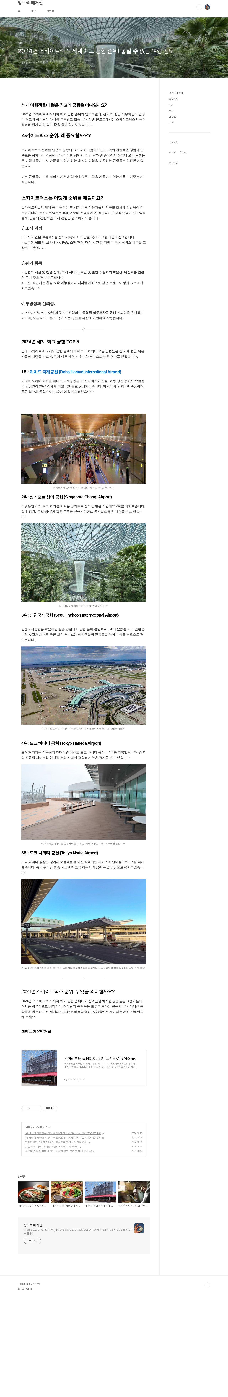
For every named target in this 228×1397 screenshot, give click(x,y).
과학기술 (173, 99)
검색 (199, 7)
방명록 (50, 11)
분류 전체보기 (176, 93)
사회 (171, 122)
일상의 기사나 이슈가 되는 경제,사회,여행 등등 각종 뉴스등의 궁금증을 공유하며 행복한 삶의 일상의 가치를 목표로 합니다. (78, 1232)
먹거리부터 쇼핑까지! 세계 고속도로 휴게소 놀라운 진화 (56, 1142)
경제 (171, 105)
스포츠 (172, 116)
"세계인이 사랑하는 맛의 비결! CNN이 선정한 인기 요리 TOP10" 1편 (63, 1137)
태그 (33, 11)
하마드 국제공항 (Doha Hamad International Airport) (75, 372)
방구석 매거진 (30, 3)
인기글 (182, 152)
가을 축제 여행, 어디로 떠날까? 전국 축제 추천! (51, 1146)
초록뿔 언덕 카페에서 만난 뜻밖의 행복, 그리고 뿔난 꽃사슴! (58, 1151)
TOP (207, 1285)
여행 (27, 1126)
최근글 (172, 152)
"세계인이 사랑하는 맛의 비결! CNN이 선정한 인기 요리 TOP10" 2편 (63, 1133)
